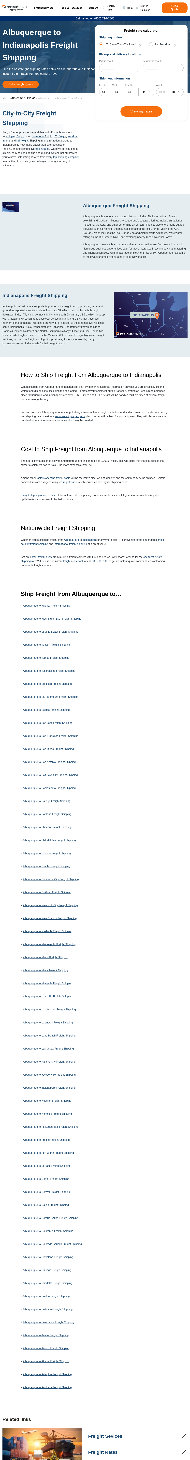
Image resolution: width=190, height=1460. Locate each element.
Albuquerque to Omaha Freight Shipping (46, 866)
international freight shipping (70, 544)
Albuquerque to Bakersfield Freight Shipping (48, 1322)
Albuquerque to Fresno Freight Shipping (46, 1139)
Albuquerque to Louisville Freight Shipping (47, 996)
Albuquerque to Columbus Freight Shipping (48, 1231)
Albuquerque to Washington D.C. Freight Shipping (52, 618)
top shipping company (66, 157)
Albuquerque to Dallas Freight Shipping (46, 1205)
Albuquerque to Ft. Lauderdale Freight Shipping (50, 1126)
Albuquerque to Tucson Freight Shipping (46, 644)
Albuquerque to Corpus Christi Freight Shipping (50, 1218)
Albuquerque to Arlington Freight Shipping (47, 1374)
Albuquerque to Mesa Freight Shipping (45, 970)
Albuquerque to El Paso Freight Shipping (47, 1165)
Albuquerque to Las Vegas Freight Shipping (48, 1048)
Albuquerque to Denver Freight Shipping (46, 1192)
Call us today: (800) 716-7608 (95, 18)
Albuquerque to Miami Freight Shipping (46, 957)
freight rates (42, 148)
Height (128, 85)
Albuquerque (71, 539)
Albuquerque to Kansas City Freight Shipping (49, 1061)
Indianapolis (90, 539)
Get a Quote (174, 8)
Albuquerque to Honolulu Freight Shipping (47, 1113)
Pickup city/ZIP (107, 61)
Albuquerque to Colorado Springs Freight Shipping (52, 1244)
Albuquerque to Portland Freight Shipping (47, 814)
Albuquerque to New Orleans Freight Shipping (50, 918)
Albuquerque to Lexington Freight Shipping (48, 1022)
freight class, (69, 482)
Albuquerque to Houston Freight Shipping (47, 1100)
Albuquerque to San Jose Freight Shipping (48, 723)
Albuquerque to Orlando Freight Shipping (47, 853)
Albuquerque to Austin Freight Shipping (46, 1335)
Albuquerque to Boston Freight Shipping (46, 1296)
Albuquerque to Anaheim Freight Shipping (47, 1387)
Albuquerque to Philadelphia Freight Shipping (49, 840)
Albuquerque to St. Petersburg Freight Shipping (50, 696)
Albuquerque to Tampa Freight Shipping (46, 657)
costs (67, 478)
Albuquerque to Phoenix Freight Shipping (47, 827)
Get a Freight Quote (20, 84)
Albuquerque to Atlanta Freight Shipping (46, 1361)
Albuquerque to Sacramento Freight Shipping (49, 788)
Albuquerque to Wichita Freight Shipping (46, 605)
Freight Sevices (105, 1436)
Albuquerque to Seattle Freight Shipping (46, 709)
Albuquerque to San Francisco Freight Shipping (50, 736)
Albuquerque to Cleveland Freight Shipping (48, 1257)
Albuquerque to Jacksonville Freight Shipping (49, 1074)
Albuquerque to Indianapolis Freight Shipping (49, 1087)
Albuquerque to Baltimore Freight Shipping (48, 1309)
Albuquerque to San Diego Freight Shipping (48, 749)
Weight (159, 85)
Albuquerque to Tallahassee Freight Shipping (49, 670)
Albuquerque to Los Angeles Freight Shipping (49, 1009)
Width (115, 85)
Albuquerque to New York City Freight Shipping (50, 905)
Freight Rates (103, 1452)
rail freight (22, 140)
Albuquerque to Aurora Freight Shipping (46, 1348)
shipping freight (15, 136)
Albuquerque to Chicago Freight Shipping (47, 1270)
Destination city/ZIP (153, 61)
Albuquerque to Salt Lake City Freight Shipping (50, 775)
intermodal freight (42, 136)
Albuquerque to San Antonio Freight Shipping (49, 762)
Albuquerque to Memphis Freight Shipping (47, 983)
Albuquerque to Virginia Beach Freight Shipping (50, 631)
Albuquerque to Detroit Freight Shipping (46, 1178)
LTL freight (60, 136)
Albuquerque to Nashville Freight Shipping (47, 931)
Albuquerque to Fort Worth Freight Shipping (48, 1152)
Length (102, 85)
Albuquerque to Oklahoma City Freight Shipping (51, 879)
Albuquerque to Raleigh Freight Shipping (46, 801)
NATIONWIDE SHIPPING (22, 98)
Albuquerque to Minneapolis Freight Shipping (49, 944)
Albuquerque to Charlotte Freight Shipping (47, 1283)
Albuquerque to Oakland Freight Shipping (47, 892)
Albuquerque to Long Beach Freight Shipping (49, 1035)
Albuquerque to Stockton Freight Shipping (47, 683)
